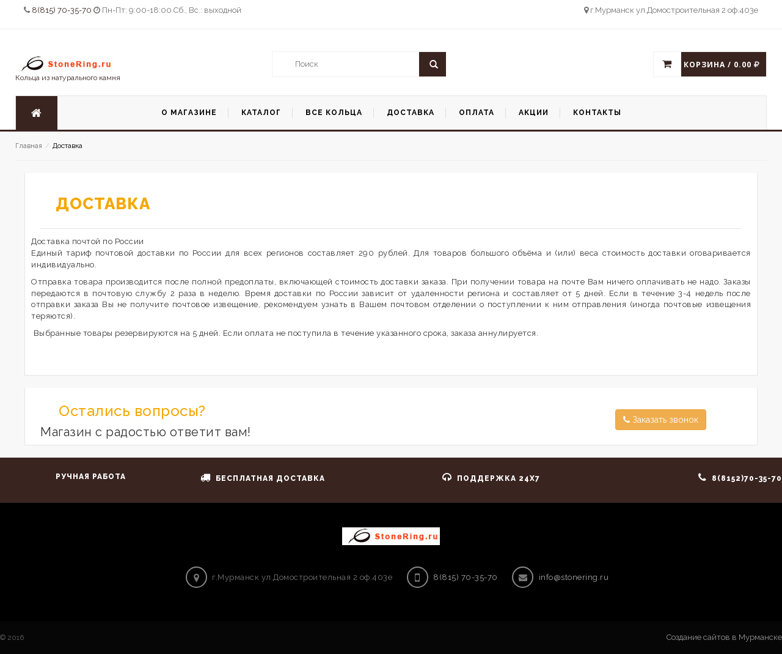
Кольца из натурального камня (67, 68)
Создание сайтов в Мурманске (724, 637)
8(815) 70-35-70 (62, 10)
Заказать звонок (660, 420)
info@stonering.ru (574, 577)
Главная (28, 146)
